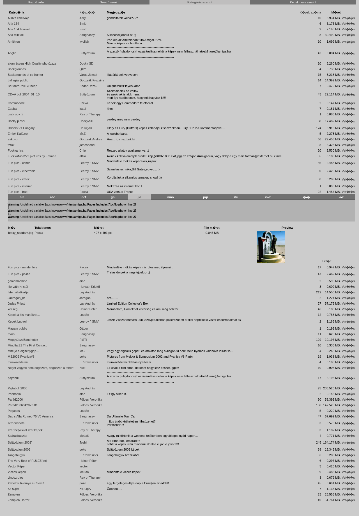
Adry (82, 18)
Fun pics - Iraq (17, 191)
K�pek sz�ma (310, 12)
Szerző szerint (109, 2)
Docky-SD (86, 63)
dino (82, 281)
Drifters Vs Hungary (21, 128)
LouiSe (84, 314)
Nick (82, 367)
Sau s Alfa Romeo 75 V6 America (31, 416)
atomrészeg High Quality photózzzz (32, 63)
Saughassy (87, 34)
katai (82, 108)
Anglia (12, 53)
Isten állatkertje (18, 292)
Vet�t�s (348, 18)
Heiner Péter (88, 309)
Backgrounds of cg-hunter (25, 74)
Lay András (87, 292)
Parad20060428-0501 (23, 405)
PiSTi (83, 339)
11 (9, 213)
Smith (83, 23)
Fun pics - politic (19, 274)
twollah (84, 41)
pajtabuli (13, 378)
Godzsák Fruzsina (91, 80)
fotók (11, 145)
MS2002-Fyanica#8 (21, 356)
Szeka (83, 103)
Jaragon (85, 298)
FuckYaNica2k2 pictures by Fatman (32, 156)
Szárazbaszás (17, 435)
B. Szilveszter (88, 362)
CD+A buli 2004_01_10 (24, 94)
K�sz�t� (87, 12)
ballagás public (18, 80)
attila (82, 156)
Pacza (83, 191)
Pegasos (14, 410)
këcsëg (13, 309)
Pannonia (14, 394)
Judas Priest (16, 303)
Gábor (83, 328)
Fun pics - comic (19, 163)
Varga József (88, 74)
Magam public (17, 328)
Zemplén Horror (18, 500)
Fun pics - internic (20, 186)
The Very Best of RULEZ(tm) (27, 460)
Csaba (12, 108)
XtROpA (13, 488)
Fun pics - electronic (21, 171)
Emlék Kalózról (18, 133)
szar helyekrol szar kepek (25, 430)
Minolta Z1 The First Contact (27, 345)
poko (82, 356)
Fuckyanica (16, 150)
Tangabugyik (16, 455)
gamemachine (17, 281)
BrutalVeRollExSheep (22, 86)
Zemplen (14, 494)
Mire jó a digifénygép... (23, 351)
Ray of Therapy (89, 114)
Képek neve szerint (303, 2)
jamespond (87, 145)
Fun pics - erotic (19, 179)
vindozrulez (16, 477)
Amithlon (14, 41)
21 (9, 220)
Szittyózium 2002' (20, 442)
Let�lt (326, 261)
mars (11, 334)
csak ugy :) (15, 114)
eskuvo (13, 139)
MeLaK (84, 435)
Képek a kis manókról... (24, 314)
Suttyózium (87, 53)
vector (83, 466)
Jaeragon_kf (16, 298)
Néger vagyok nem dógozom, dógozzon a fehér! (41, 367)
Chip (82, 150)
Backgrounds (17, 69)
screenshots (16, 423)
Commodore (16, 103)
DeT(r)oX (85, 128)
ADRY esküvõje (18, 18)
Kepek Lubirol (17, 321)
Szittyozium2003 (19, 449)
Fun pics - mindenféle (22, 267)
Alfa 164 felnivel (19, 29)
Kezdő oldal (36, 2)
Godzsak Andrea (90, 139)
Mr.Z (82, 133)
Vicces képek (17, 472)
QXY (82, 69)
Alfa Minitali (16, 34)
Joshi (83, 442)
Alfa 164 (13, 23)
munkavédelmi (18, 362)
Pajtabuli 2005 (17, 388)
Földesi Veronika (90, 399)
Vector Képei (16, 466)
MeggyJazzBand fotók (23, 339)
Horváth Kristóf (18, 286)
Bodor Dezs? (88, 86)
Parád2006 (15, 399)
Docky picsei (16, 121)
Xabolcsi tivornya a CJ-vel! (26, 483)
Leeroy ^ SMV (89, 163)
